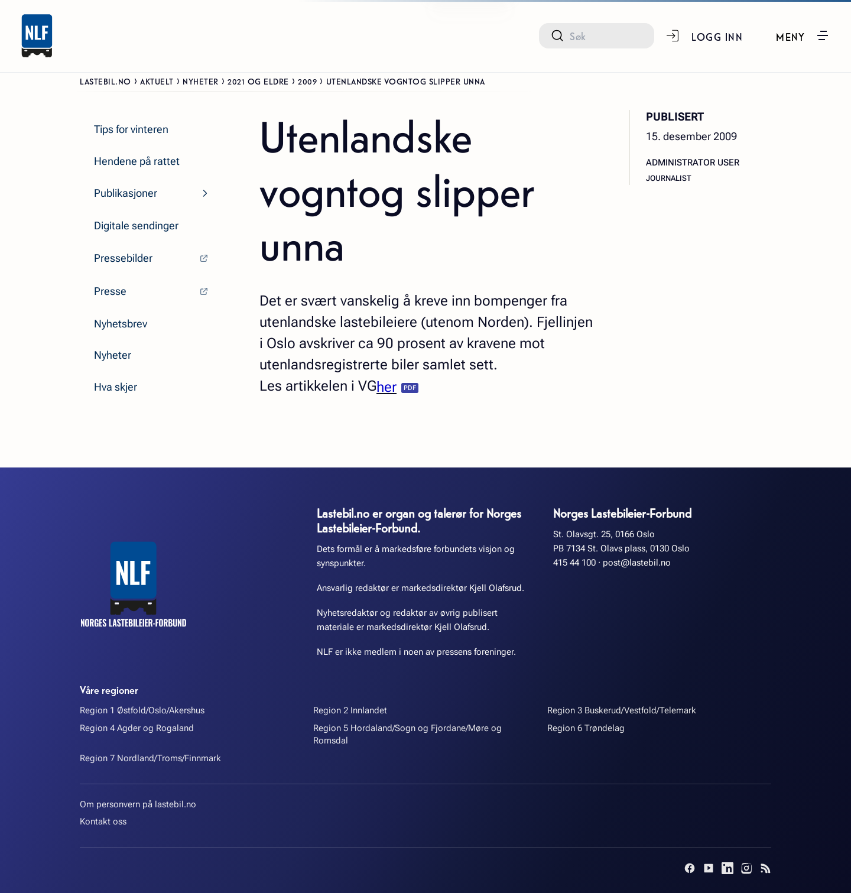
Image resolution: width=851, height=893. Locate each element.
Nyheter (201, 81)
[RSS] (765, 868)
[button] (802, 35)
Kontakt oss (103, 821)
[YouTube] (708, 868)
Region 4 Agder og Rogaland (137, 728)
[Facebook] (690, 868)
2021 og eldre (258, 81)
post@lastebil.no (637, 562)
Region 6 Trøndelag (586, 728)
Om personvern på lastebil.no (138, 804)
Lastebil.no (105, 81)
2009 (307, 81)
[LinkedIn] (727, 868)
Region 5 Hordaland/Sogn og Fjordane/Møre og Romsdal (407, 734)
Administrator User (692, 162)
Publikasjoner (125, 193)
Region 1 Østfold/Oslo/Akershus (142, 710)
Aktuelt (157, 81)
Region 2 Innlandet (350, 710)
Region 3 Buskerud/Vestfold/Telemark (621, 710)
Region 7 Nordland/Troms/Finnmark (150, 758)
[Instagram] (746, 868)
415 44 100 (574, 562)
